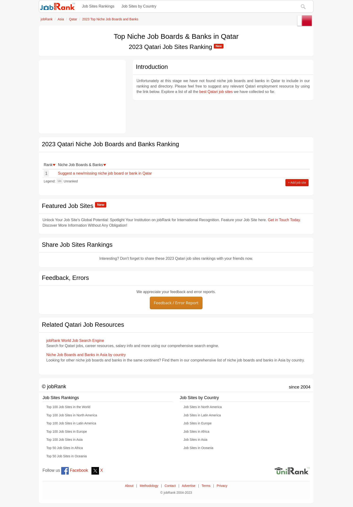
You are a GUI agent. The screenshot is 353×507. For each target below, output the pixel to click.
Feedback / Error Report (176, 302)
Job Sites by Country (138, 6)
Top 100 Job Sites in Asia (64, 439)
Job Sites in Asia (195, 439)
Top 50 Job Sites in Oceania (66, 456)
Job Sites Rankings (98, 6)
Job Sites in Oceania (198, 448)
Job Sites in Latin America (202, 415)
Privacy (222, 486)
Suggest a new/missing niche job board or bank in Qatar (105, 173)
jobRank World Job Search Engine (75, 341)
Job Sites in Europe (198, 423)
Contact (170, 486)
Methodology (149, 486)
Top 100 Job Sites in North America (71, 415)
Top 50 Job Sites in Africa (64, 448)
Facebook (74, 470)
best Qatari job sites (216, 92)
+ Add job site (297, 183)
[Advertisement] (82, 97)
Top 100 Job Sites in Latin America (71, 423)
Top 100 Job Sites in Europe (66, 431)
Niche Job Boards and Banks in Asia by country (86, 355)
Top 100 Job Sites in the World (68, 407)
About (129, 486)
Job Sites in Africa (196, 431)
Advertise (188, 486)
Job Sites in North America (203, 407)
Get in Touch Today (284, 220)
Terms (206, 486)
